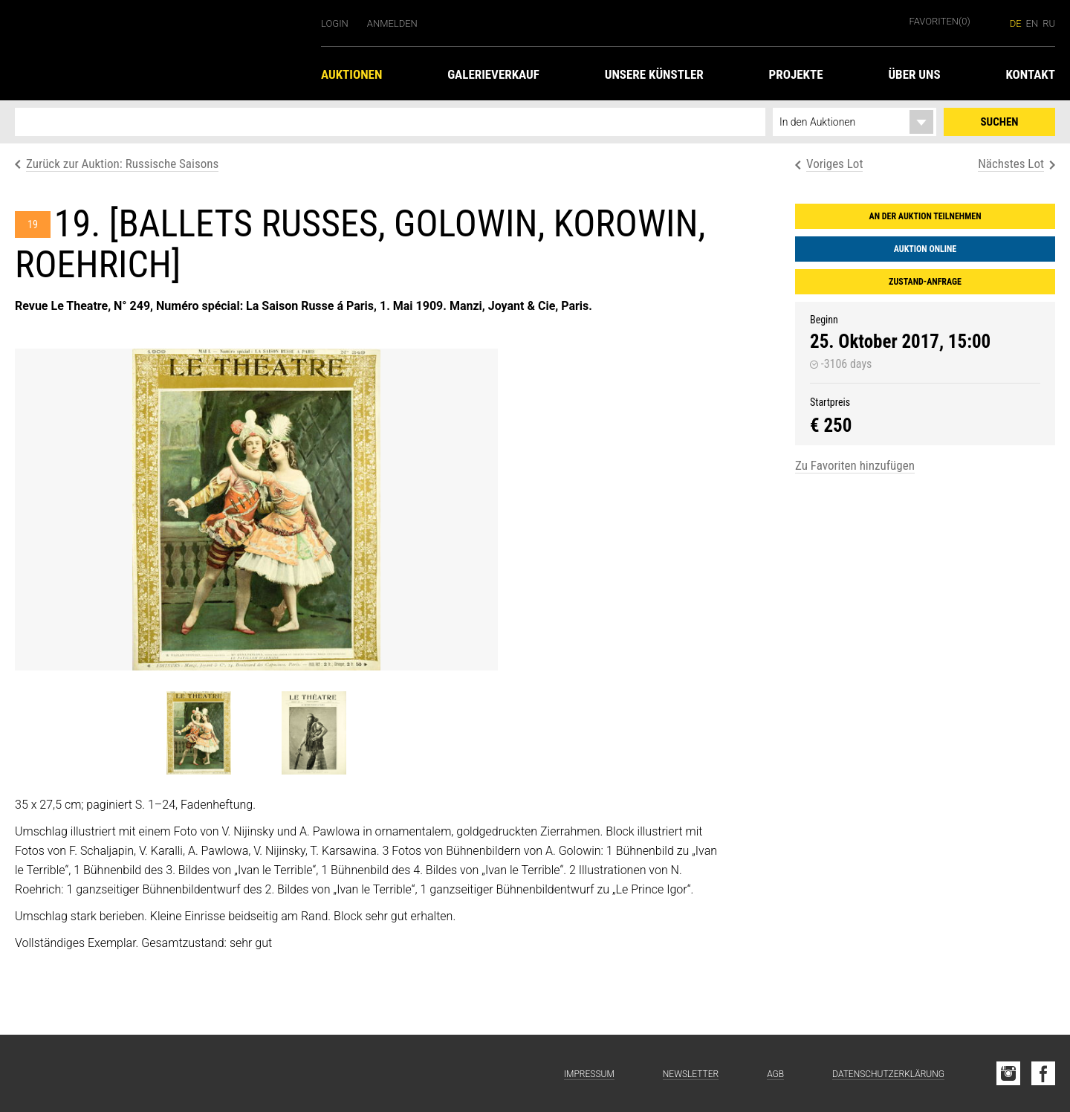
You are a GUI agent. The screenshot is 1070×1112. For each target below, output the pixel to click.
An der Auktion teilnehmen (925, 216)
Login (334, 23)
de (1016, 23)
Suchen (1000, 122)
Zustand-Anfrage (925, 282)
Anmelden (392, 23)
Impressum (589, 1074)
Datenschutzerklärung (888, 1074)
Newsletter (691, 1074)
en (1032, 23)
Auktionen (351, 74)
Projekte (796, 74)
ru (1049, 23)
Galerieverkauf (493, 74)
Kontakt (1030, 74)
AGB (775, 1074)
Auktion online (925, 249)
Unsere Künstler (654, 74)
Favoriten (940, 21)
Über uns (914, 74)
